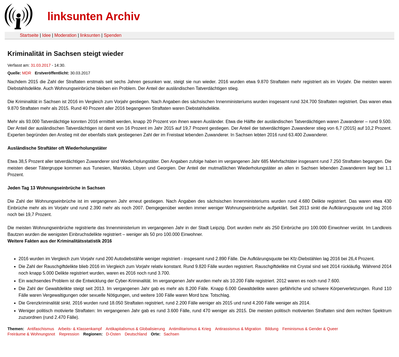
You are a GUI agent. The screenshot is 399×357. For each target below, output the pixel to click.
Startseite (29, 35)
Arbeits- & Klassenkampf (80, 329)
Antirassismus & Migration (238, 329)
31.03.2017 (41, 65)
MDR (26, 73)
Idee (46, 35)
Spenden (112, 35)
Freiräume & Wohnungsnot (31, 334)
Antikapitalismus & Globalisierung (135, 329)
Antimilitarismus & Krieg (190, 329)
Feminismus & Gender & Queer (310, 329)
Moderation (65, 35)
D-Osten (113, 334)
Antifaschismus (40, 329)
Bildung (271, 329)
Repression (69, 334)
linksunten (90, 35)
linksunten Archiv (93, 16)
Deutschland (136, 334)
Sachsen (171, 334)
